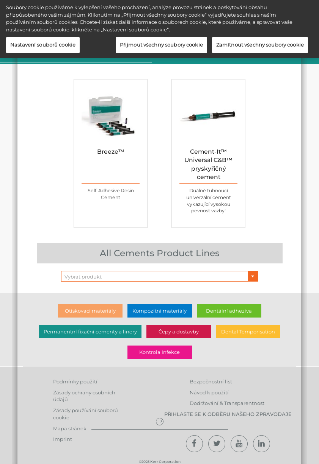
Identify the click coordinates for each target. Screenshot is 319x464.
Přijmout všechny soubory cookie (161, 42)
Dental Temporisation (248, 332)
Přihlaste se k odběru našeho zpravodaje (224, 418)
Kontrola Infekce (159, 352)
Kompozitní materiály (159, 311)
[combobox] (159, 276)
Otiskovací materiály (90, 311)
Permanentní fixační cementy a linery (90, 332)
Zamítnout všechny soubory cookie (260, 42)
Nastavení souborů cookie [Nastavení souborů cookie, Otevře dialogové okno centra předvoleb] (42, 42)
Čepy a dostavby (179, 332)
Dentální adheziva (229, 311)
